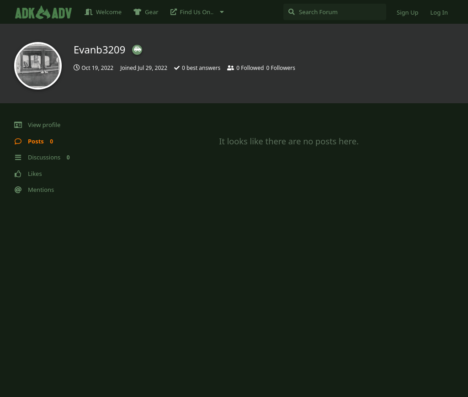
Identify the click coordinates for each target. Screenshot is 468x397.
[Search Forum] (334, 12)
